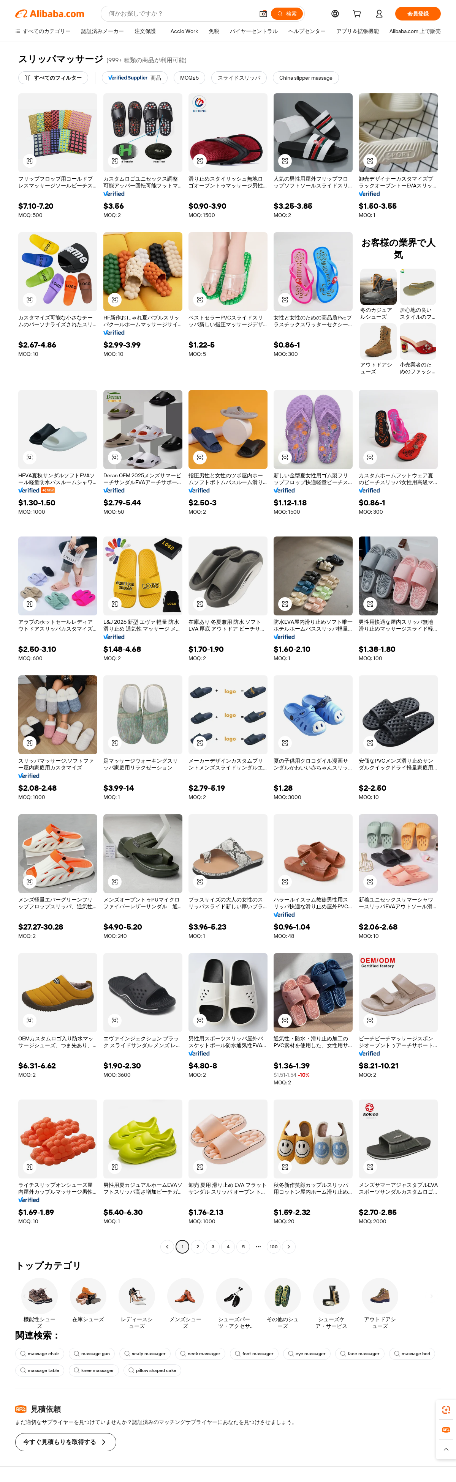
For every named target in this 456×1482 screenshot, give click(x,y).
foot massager (254, 1354)
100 (274, 1246)
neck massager (200, 1354)
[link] (446, 1410)
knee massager (94, 1370)
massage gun (92, 1354)
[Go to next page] (289, 1247)
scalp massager (145, 1354)
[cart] (358, 15)
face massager (360, 1354)
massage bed (412, 1354)
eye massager (307, 1354)
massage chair (39, 1354)
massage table (39, 1370)
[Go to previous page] (167, 1247)
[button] (263, 13)
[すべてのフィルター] (53, 77)
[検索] (287, 14)
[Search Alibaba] (181, 13)
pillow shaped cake (152, 1370)
